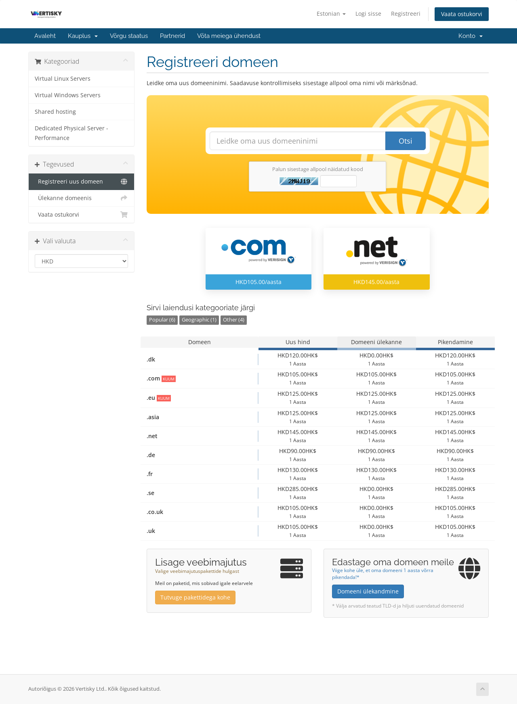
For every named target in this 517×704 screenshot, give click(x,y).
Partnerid (172, 36)
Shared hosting (55, 111)
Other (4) (233, 319)
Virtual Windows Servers (68, 95)
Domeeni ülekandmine (368, 591)
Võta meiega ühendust (229, 36)
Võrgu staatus (129, 36)
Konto (470, 36)
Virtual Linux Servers (62, 78)
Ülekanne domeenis (81, 198)
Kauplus (83, 36)
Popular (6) (162, 319)
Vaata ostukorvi (461, 14)
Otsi (405, 141)
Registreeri (405, 13)
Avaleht (45, 36)
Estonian (331, 13)
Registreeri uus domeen (81, 181)
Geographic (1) (199, 319)
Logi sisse (368, 13)
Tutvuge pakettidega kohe (195, 597)
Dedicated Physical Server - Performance (71, 133)
